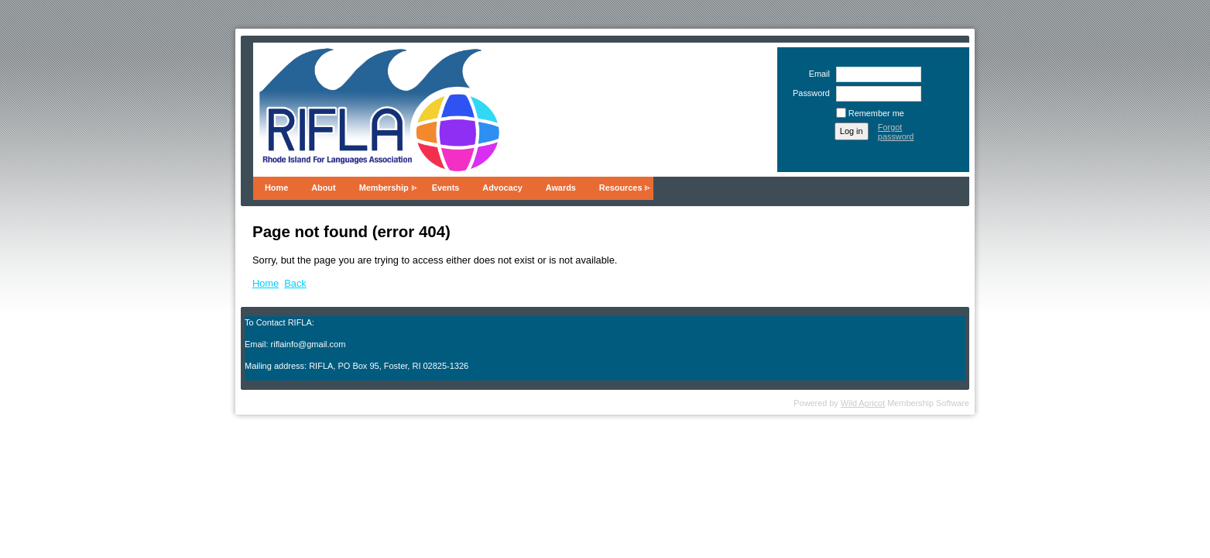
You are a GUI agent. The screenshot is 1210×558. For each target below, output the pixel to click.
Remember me (876, 113)
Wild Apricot (863, 403)
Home (276, 187)
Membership (384, 187)
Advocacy (502, 187)
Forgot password (896, 131)
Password (808, 93)
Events (446, 187)
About (323, 187)
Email (816, 73)
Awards (561, 187)
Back (295, 283)
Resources (621, 187)
